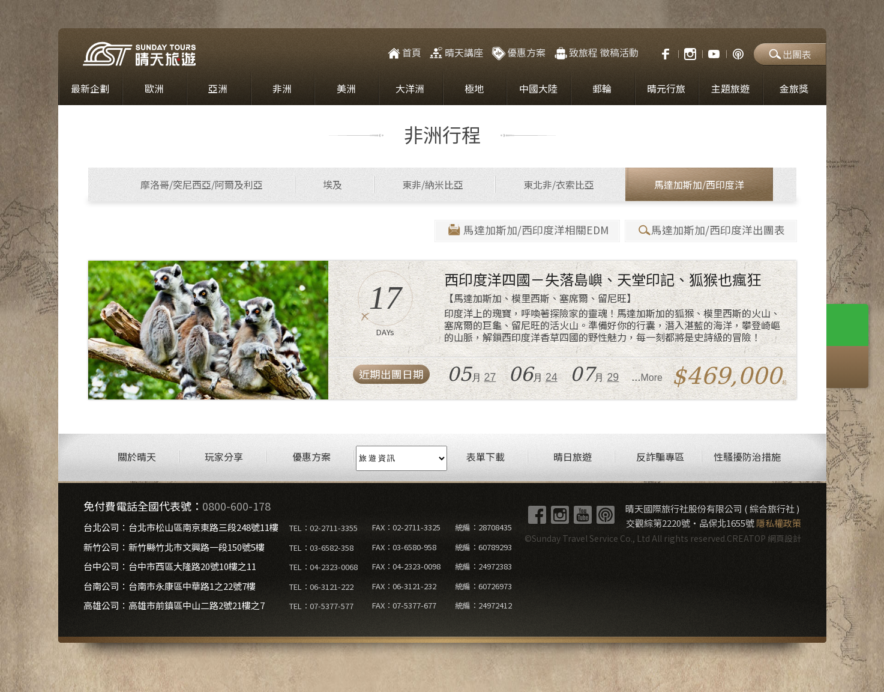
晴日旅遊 (572, 458)
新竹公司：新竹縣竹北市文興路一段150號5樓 (174, 548)
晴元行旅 (666, 90)
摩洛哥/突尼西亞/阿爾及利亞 (201, 186)
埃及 (332, 186)
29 (613, 379)
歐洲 (154, 90)
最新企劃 (90, 90)
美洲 (346, 90)
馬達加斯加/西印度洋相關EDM (528, 231)
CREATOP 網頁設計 (764, 540)
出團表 (789, 55)
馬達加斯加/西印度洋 (699, 186)
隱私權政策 (778, 524)
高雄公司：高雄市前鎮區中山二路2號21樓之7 (174, 607)
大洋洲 (409, 90)
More (652, 379)
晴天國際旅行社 (139, 55)
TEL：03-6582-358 (321, 549)
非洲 (282, 90)
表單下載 (485, 458)
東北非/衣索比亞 (558, 186)
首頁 (403, 54)
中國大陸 (538, 90)
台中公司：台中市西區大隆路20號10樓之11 (169, 568)
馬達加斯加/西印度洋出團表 (711, 231)
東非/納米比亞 (432, 186)
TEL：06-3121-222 (321, 588)
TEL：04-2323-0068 (323, 568)
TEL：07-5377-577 (321, 608)
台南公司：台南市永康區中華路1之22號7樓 (169, 587)
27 (490, 379)
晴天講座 (455, 54)
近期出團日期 (391, 375)
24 (552, 379)
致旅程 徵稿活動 (596, 54)
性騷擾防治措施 (747, 458)
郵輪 (602, 90)
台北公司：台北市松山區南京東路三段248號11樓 (180, 529)
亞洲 (217, 90)
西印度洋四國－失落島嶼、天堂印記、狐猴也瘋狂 (602, 280)
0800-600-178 (236, 507)
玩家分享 (224, 458)
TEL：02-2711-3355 (323, 529)
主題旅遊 (730, 90)
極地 (474, 90)
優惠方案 (518, 54)
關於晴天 (137, 458)
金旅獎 (794, 90)
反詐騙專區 (660, 458)
